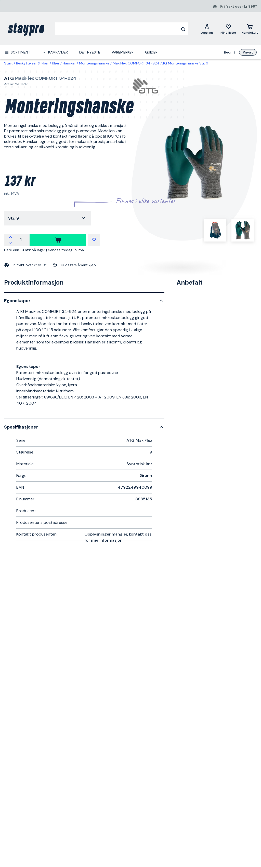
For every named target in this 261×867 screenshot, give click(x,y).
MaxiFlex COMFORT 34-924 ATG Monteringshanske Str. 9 (160, 63)
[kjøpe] (58, 240)
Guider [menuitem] (151, 52)
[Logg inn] (207, 29)
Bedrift (229, 52)
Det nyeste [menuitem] (89, 52)
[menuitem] (17, 52)
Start (8, 63)
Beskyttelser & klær (32, 63)
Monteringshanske (94, 63)
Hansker (69, 63)
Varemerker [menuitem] (123, 52)
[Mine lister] (228, 29)
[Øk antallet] (10, 237)
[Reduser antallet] (10, 243)
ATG (9, 78)
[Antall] (21, 240)
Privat (248, 52)
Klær (55, 63)
